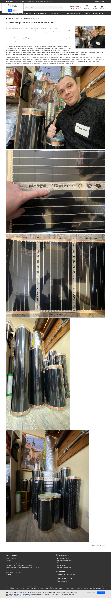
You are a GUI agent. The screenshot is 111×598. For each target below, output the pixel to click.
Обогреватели (27, 13)
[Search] (46, 7)
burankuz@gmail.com (64, 560)
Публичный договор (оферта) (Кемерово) (19, 565)
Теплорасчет (39, 1)
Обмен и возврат (11, 558)
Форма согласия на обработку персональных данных (22, 567)
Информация (11, 555)
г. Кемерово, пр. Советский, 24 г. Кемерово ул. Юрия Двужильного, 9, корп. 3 (72, 575)
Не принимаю (91, 592)
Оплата (29, 1)
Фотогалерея (98, 13)
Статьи (11, 18)
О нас (17, 1)
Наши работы (72, 13)
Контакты (9, 574)
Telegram (61, 563)
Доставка (22, 1)
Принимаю (101, 592)
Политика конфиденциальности (21, 595)
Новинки (86, 13)
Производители (48, 1)
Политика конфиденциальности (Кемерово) (19, 563)
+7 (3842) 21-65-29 (73, 6)
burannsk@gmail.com (64, 567)
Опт (33, 1)
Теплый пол (41, 13)
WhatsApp (61, 565)
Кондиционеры (13, 13)
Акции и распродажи (56, 13)
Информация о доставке (13, 572)
